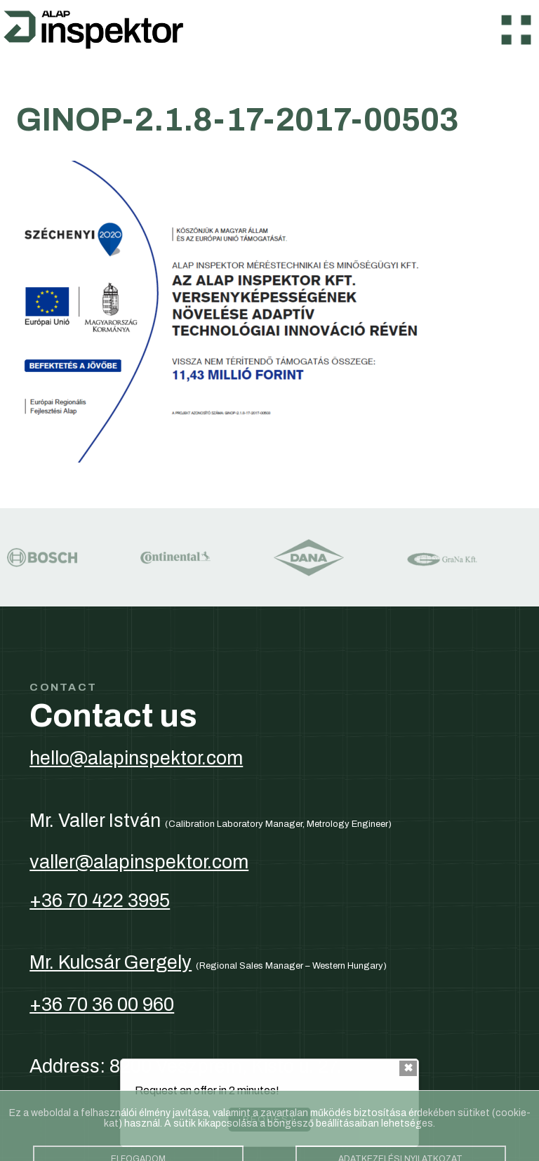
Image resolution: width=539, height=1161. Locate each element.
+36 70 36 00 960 (101, 1004)
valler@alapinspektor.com (138, 862)
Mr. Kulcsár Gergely (110, 962)
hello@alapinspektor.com (136, 758)
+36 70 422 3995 (99, 900)
